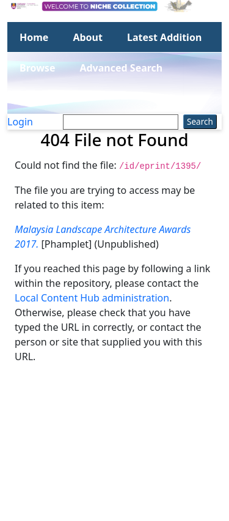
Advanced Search (120, 68)
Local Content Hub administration (92, 298)
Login (20, 121)
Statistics (42, 98)
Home (34, 37)
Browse (37, 68)
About (88, 37)
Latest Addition (164, 37)
